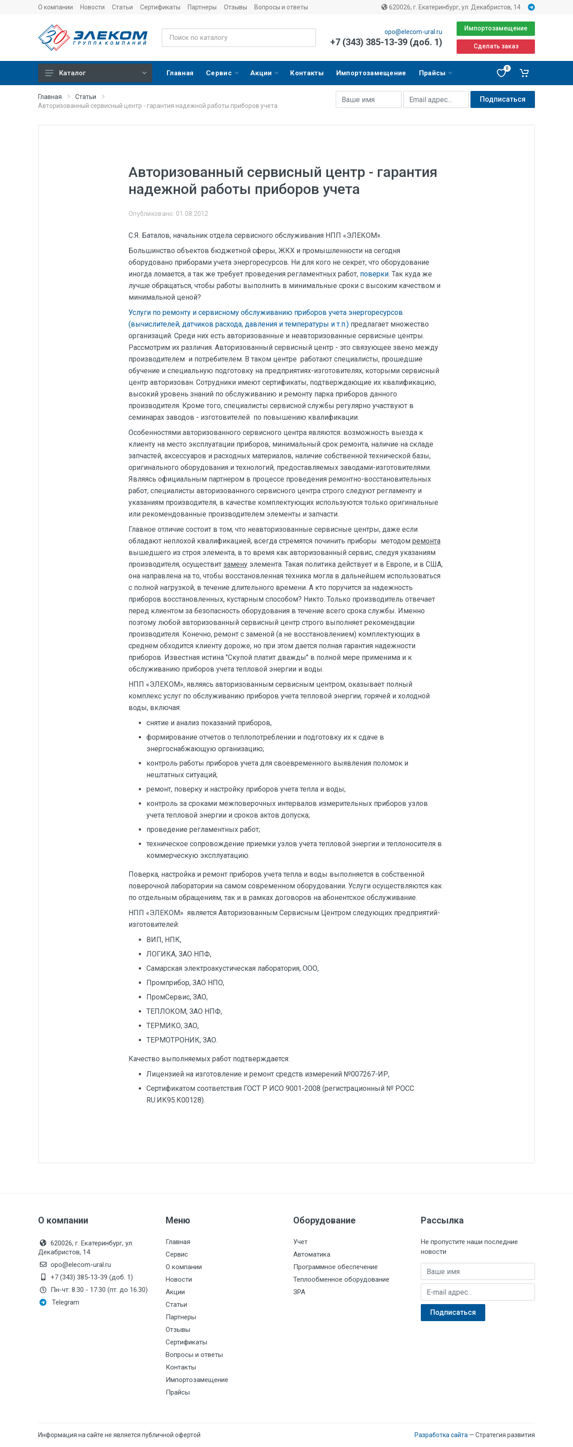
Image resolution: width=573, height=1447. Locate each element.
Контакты (181, 1367)
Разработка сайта (441, 1434)
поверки (374, 274)
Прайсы (178, 1392)
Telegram (59, 1302)
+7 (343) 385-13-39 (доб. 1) (386, 42)
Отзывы (235, 7)
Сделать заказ (496, 46)
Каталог (95, 73)
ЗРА (299, 1292)
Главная (50, 96)
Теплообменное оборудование (341, 1279)
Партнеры (202, 7)
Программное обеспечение (335, 1267)
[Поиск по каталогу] (239, 37)
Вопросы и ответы (281, 7)
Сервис (177, 1254)
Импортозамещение (495, 28)
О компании (55, 7)
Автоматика (311, 1254)
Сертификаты (160, 7)
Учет (300, 1242)
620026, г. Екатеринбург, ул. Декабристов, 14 (451, 7)
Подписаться (503, 99)
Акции (175, 1292)
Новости (92, 7)
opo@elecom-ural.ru (413, 31)
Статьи (122, 7)
